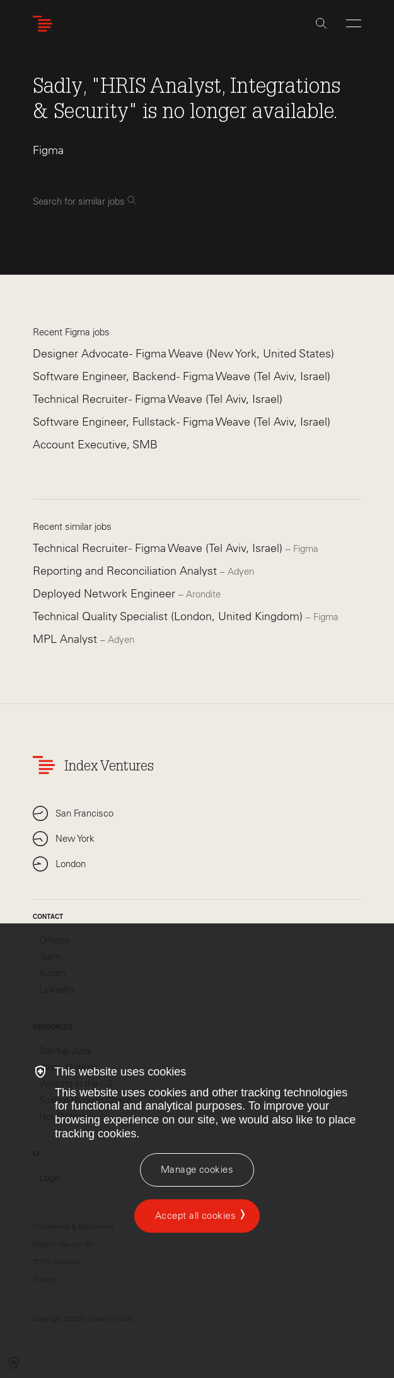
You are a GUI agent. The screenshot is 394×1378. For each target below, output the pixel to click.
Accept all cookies (195, 1215)
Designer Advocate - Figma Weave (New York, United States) (183, 354)
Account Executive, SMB (95, 445)
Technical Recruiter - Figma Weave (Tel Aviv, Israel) (157, 399)
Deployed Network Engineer (105, 594)
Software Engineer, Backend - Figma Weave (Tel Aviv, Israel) (181, 376)
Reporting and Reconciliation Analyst (126, 571)
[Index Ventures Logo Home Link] (45, 23)
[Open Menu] (353, 23)
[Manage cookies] (197, 1170)
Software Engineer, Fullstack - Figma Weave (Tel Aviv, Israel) (181, 422)
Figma (48, 150)
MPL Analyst (66, 639)
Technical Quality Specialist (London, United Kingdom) (169, 616)
